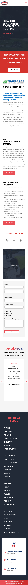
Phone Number (9, 304)
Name (6, 284)
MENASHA (8, 473)
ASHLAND (7, 435)
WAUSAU (7, 525)
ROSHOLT (7, 501)
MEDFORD (7, 470)
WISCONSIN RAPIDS (11, 532)
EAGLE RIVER (8, 442)
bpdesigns (20, 583)
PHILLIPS (7, 490)
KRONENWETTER (10, 449)
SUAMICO (7, 518)
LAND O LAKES (9, 456)
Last (5, 294)
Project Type (8, 311)
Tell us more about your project (13, 319)
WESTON (7, 529)
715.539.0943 (10, 570)
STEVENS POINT (10, 515)
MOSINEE (7, 483)
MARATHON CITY (10, 463)
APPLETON (8, 431)
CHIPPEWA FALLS (10, 438)
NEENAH (7, 487)
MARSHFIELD (8, 466)
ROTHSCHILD (9, 504)
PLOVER (7, 494)
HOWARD (7, 445)
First (5, 289)
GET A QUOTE (14, 69)
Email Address (8, 297)
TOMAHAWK (8, 522)
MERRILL (7, 477)
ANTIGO (7, 428)
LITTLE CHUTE (9, 459)
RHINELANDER (9, 497)
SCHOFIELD (8, 511)
